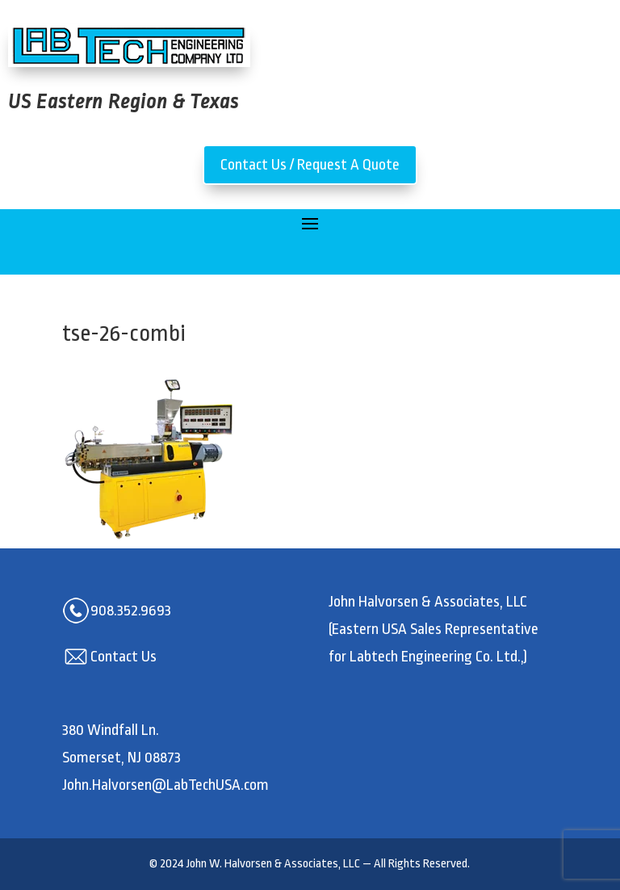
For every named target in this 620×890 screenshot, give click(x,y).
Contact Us (123, 656)
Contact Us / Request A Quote (310, 165)
